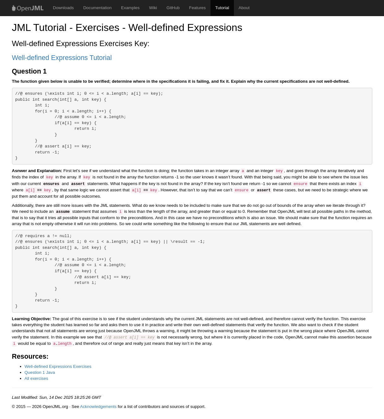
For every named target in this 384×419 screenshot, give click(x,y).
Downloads (63, 7)
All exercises (36, 378)
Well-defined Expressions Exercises (58, 366)
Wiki (153, 7)
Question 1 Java (40, 372)
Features (197, 7)
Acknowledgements (98, 406)
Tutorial (222, 7)
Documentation (97, 7)
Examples (130, 7)
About (244, 7)
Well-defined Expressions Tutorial (62, 58)
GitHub (173, 7)
